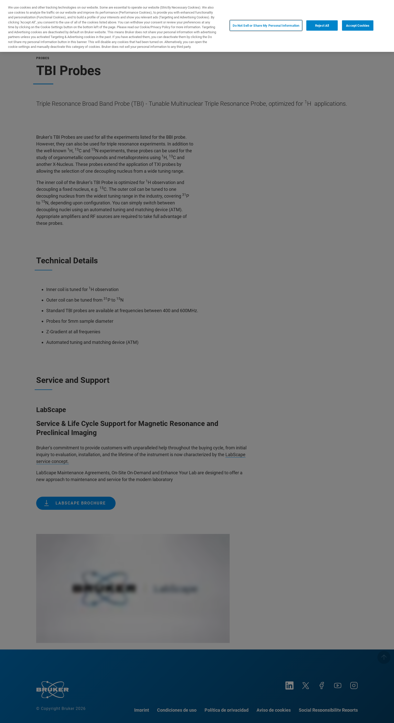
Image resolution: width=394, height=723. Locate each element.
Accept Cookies (357, 25)
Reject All (322, 25)
